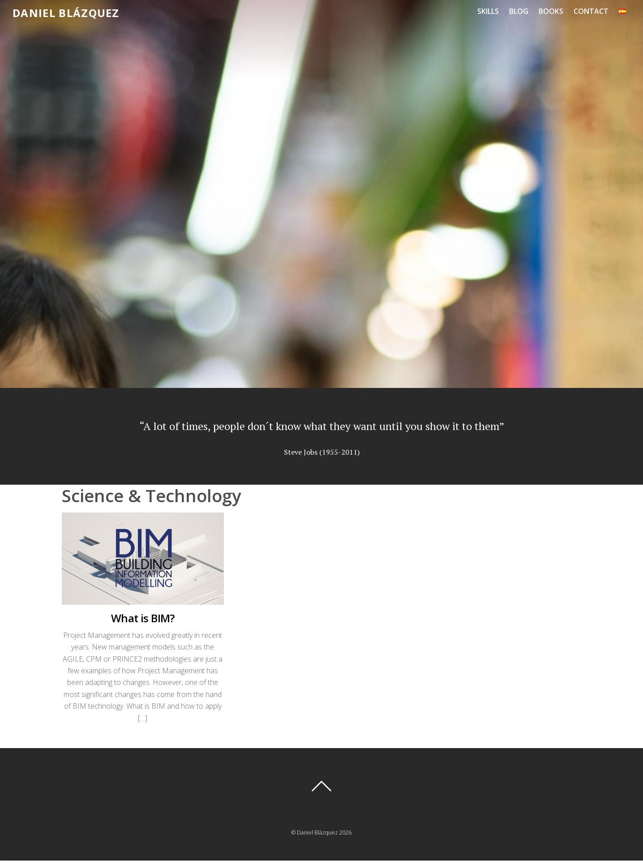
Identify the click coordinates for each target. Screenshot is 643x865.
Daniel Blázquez (317, 832)
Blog (518, 11)
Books (551, 11)
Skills (488, 11)
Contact (591, 11)
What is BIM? (143, 618)
